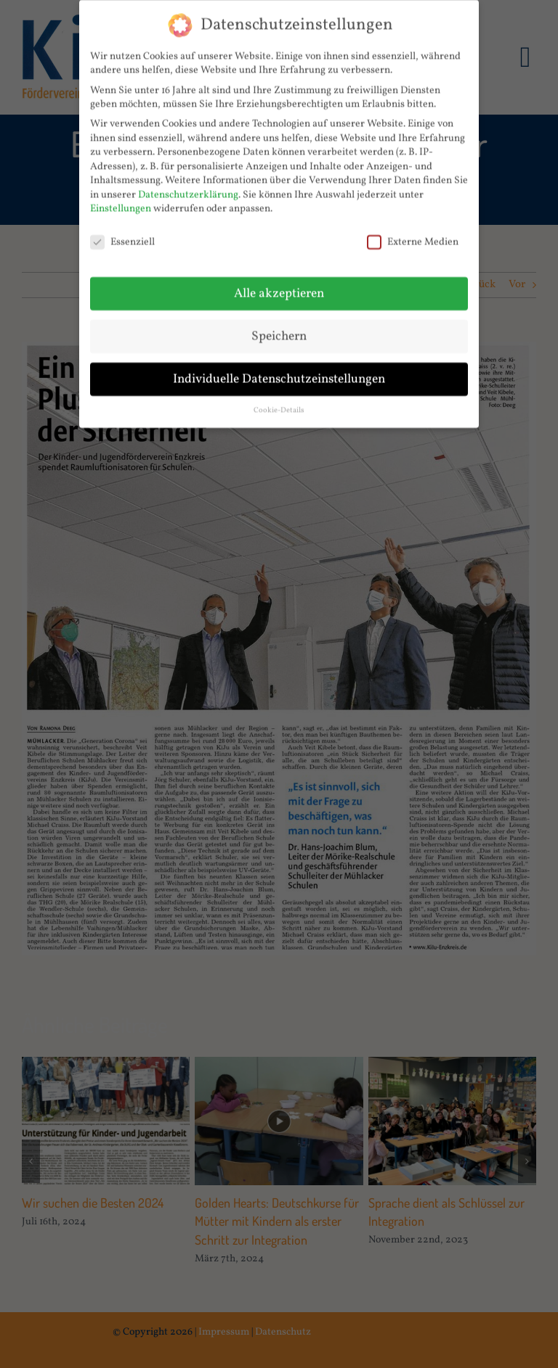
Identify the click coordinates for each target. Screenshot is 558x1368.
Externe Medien (412, 237)
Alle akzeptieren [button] (279, 288)
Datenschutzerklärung (188, 189)
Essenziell (122, 237)
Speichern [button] (279, 330)
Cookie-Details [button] (279, 404)
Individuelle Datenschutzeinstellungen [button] (279, 373)
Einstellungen (120, 203)
